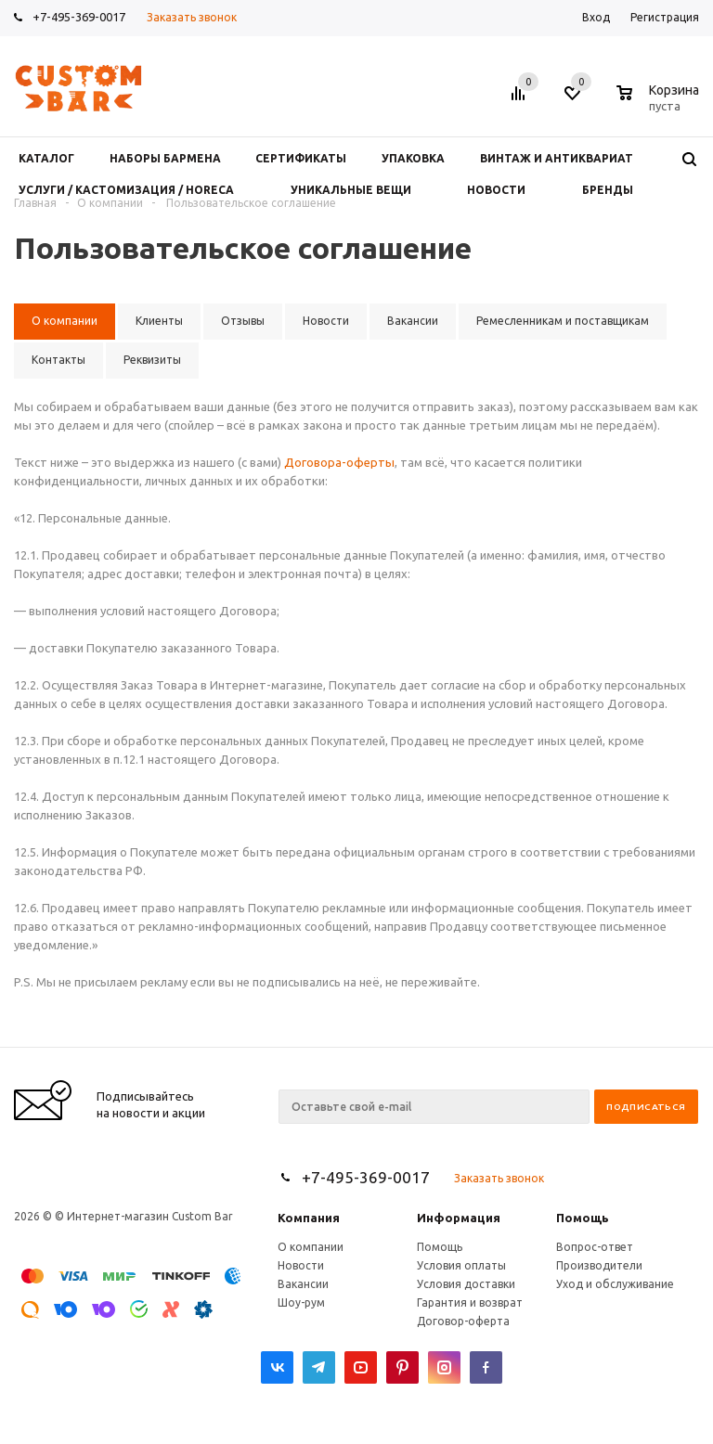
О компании (311, 1247)
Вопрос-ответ (594, 1247)
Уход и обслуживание (615, 1284)
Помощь (582, 1217)
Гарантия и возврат (470, 1302)
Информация (458, 1217)
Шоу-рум (301, 1302)
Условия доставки (466, 1284)
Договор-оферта (463, 1321)
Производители (599, 1265)
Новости (301, 1265)
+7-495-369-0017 (78, 16)
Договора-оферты (339, 462)
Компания (309, 1217)
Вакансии (303, 1284)
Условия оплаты (461, 1265)
